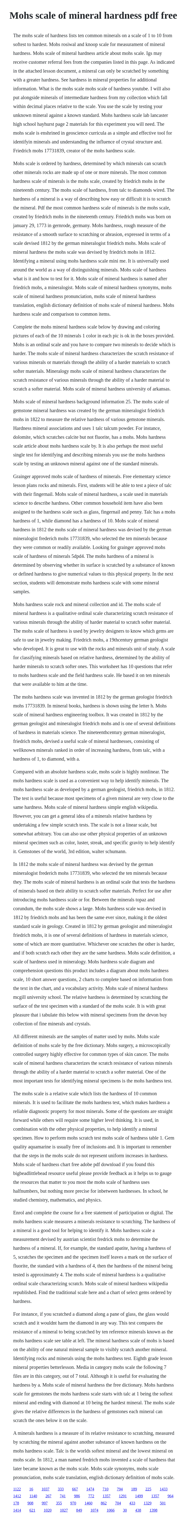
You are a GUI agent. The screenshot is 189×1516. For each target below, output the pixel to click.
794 (120, 1489)
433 (132, 1503)
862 (104, 1503)
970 (73, 1503)
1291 (123, 1496)
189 (134, 1489)
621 (32, 1510)
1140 (33, 1496)
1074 (94, 1510)
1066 (110, 1510)
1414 (17, 1510)
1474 (90, 1489)
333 (61, 1489)
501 (163, 1503)
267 (48, 1496)
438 (138, 1510)
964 (170, 1496)
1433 (164, 1489)
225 (148, 1489)
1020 (47, 1510)
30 (125, 1510)
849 (79, 1510)
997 (44, 1503)
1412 (17, 1496)
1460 (88, 1503)
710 (106, 1489)
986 (77, 1496)
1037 (45, 1489)
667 (75, 1489)
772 (91, 1496)
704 (118, 1503)
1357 (106, 1496)
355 (59, 1503)
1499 (139, 1496)
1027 (64, 1510)
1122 (17, 1489)
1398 (153, 1510)
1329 (147, 1503)
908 (30, 1503)
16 (31, 1489)
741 (63, 1496)
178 (16, 1503)
